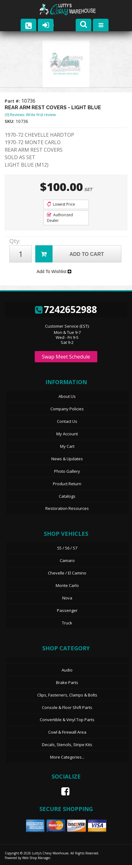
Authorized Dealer (60, 217)
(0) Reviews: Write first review (30, 114)
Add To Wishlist (54, 271)
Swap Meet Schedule (66, 356)
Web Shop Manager (36, 858)
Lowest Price (61, 204)
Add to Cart (69, 253)
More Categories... (67, 757)
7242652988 (66, 309)
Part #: (13, 101)
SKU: (10, 121)
